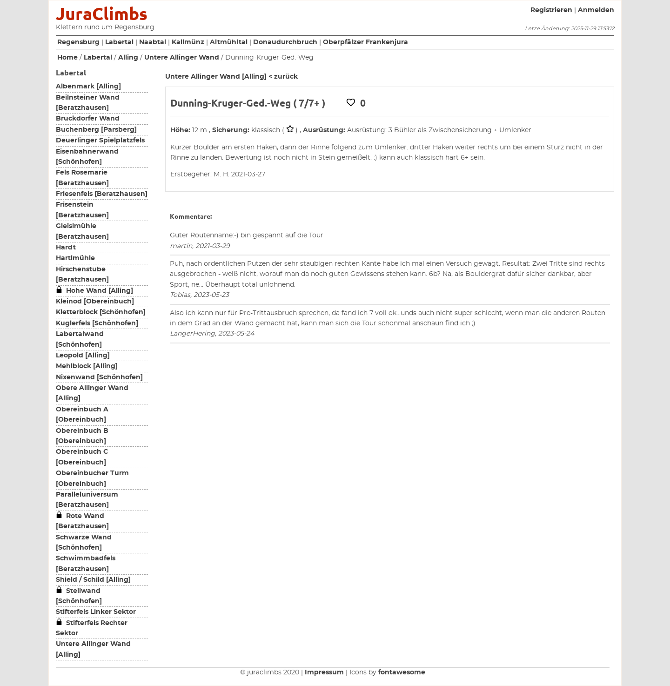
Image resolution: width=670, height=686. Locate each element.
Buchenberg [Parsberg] (96, 130)
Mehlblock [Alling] (87, 366)
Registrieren (551, 10)
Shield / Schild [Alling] (93, 580)
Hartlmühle (75, 258)
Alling (128, 57)
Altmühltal (229, 42)
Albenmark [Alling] (88, 86)
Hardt (66, 247)
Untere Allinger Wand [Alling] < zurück (231, 77)
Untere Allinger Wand (181, 57)
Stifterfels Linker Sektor (96, 612)
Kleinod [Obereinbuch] (95, 301)
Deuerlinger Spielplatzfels (100, 140)
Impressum (324, 672)
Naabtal (152, 42)
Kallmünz (188, 42)
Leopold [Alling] (83, 355)
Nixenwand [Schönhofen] (99, 377)
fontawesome (401, 672)
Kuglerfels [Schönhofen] (97, 323)
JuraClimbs (101, 13)
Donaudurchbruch (285, 42)
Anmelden (596, 10)
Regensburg (78, 42)
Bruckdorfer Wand (88, 118)
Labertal (119, 42)
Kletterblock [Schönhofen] (101, 312)
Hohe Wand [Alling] (94, 291)
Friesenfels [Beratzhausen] (101, 194)
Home (67, 57)
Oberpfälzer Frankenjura (365, 42)
